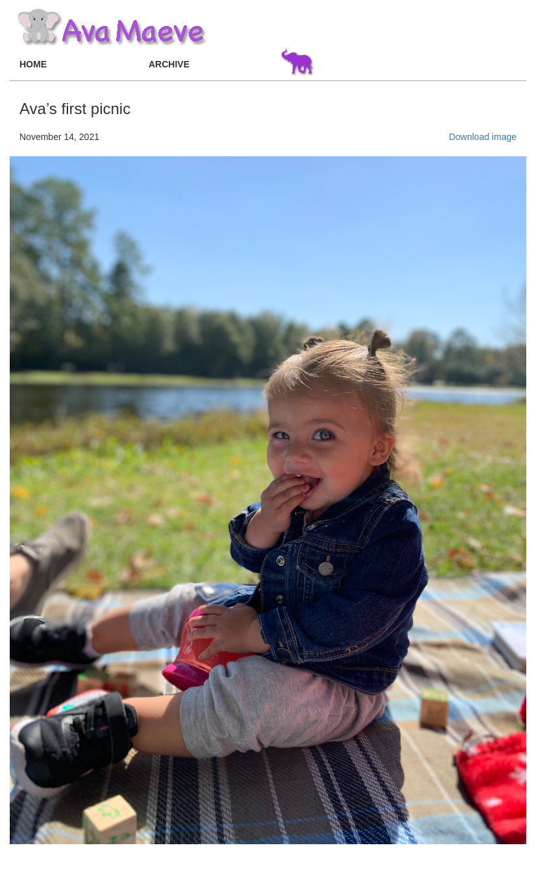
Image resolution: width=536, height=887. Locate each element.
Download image (483, 137)
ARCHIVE (169, 64)
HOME (33, 64)
